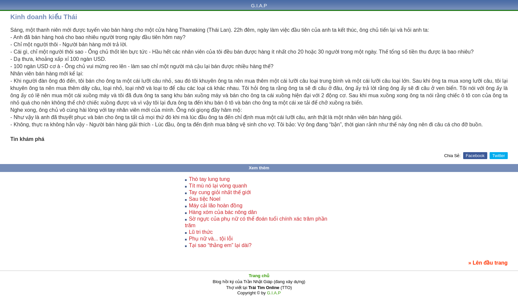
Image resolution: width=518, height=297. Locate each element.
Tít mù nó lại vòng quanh (218, 186)
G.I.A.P (259, 5)
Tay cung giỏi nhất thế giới (220, 192)
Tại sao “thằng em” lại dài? (220, 245)
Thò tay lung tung (209, 179)
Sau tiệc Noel (204, 199)
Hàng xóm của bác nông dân (223, 212)
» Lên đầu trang (487, 263)
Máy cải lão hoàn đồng (215, 205)
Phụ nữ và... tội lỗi (211, 238)
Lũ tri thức (201, 232)
